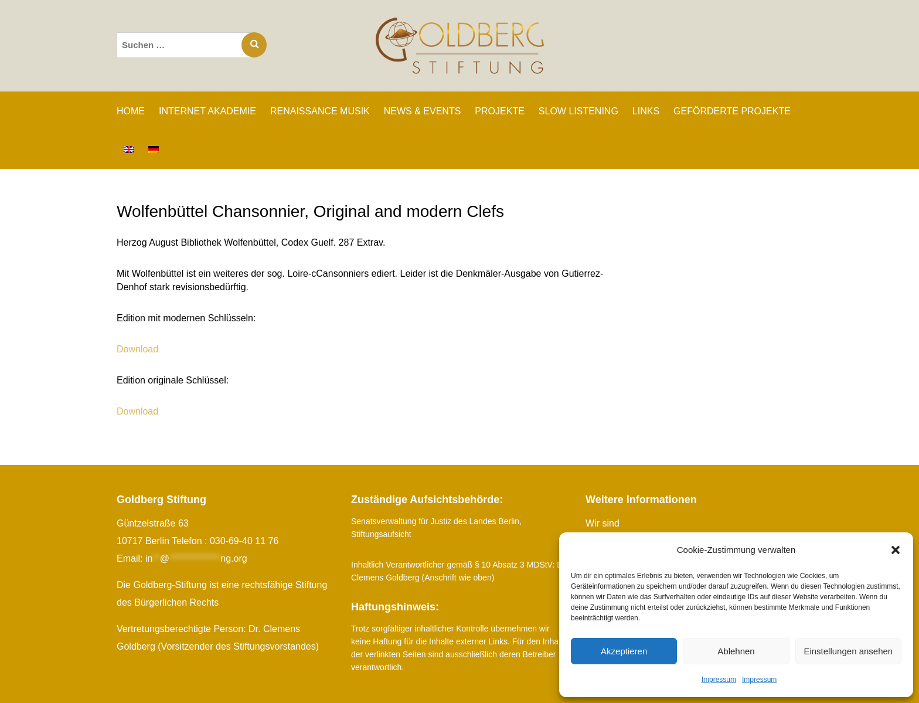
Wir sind (603, 523)
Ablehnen (735, 651)
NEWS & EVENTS (422, 111)
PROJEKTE (499, 111)
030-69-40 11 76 (244, 541)
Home (131, 111)
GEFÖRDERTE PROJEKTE (732, 111)
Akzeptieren (624, 651)
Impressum (719, 679)
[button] (895, 550)
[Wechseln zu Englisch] (129, 149)
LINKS (645, 111)
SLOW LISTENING (578, 111)
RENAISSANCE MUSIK (320, 111)
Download (137, 349)
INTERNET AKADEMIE (207, 111)
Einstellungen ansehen (848, 651)
